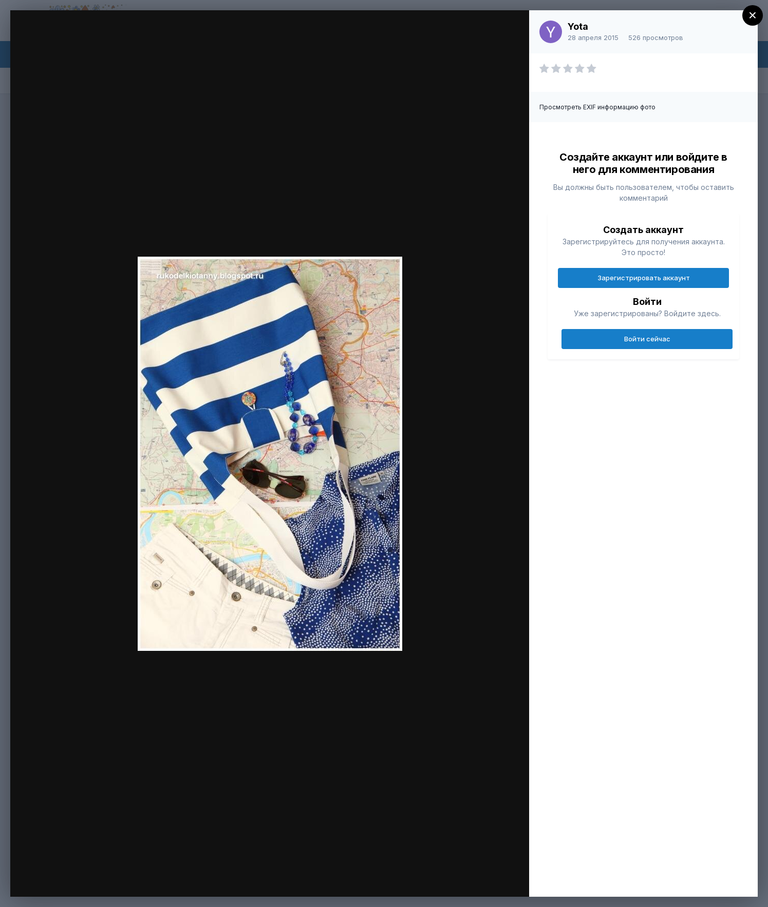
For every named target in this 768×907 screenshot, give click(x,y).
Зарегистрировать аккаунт (643, 278)
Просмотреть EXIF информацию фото (597, 107)
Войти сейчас (647, 339)
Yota (578, 26)
